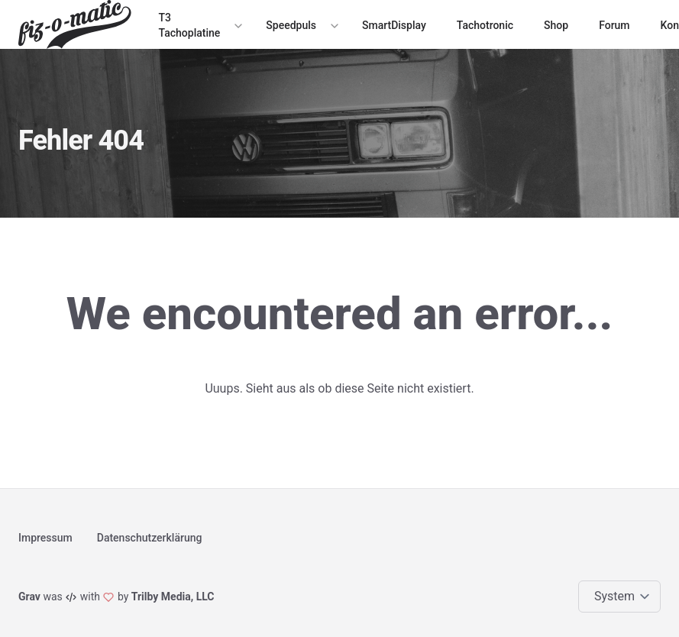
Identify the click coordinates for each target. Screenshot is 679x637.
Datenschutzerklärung (149, 538)
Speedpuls (291, 25)
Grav (29, 596)
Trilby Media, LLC (173, 596)
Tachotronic (485, 25)
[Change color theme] (622, 596)
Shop (556, 25)
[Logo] (77, 24)
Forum (614, 25)
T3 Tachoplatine (190, 25)
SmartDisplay (394, 25)
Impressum (45, 538)
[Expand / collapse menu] (236, 25)
